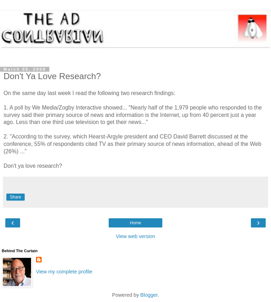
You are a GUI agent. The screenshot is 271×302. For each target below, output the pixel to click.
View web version (135, 236)
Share (15, 197)
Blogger (149, 295)
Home (135, 222)
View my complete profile (64, 271)
